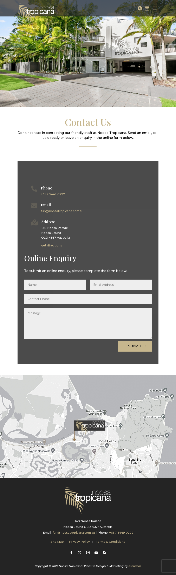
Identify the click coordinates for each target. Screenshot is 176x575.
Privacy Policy (80, 542)
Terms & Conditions (110, 542)
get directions (51, 245)
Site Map (57, 542)
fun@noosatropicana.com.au (62, 211)
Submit (135, 346)
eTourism (135, 566)
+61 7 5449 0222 (53, 194)
